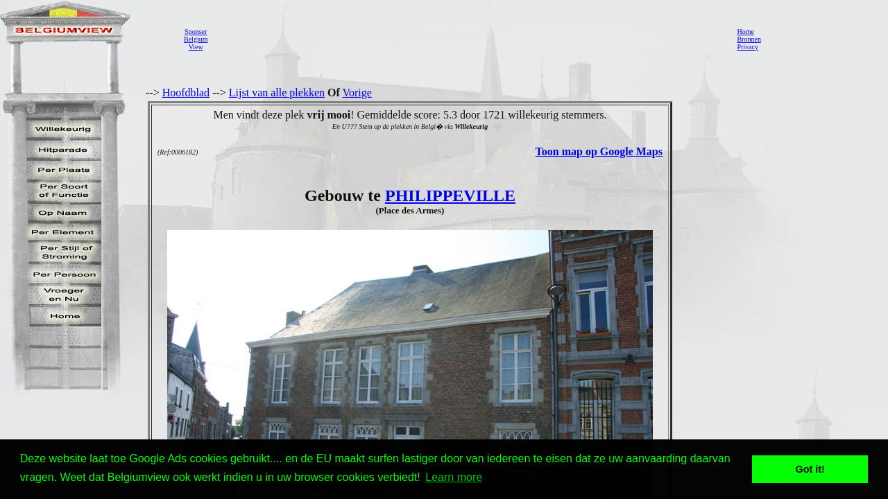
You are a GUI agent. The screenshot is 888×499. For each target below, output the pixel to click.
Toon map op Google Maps (599, 151)
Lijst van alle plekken (277, 92)
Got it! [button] (810, 469)
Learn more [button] (453, 477)
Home (745, 31)
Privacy (747, 47)
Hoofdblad (186, 92)
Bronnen (748, 39)
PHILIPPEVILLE (450, 195)
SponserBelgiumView (195, 39)
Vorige (357, 92)
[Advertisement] (468, 39)
